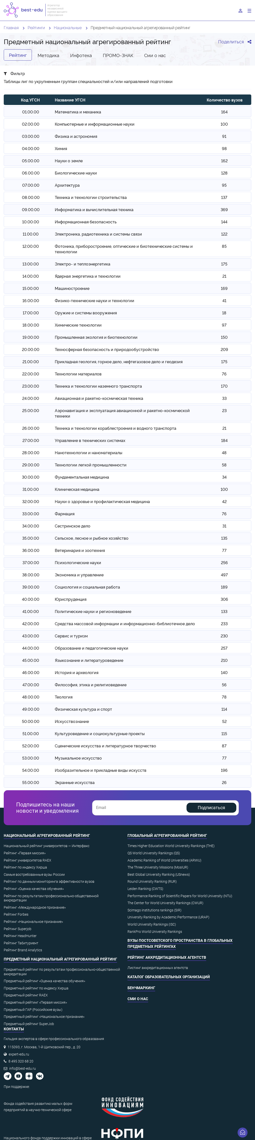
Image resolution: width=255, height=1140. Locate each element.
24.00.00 (30, 398)
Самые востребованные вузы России (34, 875)
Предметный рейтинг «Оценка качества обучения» (44, 981)
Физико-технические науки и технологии (94, 300)
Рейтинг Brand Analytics (23, 950)
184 (224, 440)
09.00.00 (31, 209)
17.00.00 (31, 312)
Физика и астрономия (76, 136)
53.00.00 (30, 758)
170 (224, 386)
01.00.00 (30, 111)
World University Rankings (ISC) (152, 924)
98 (224, 148)
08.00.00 (31, 197)
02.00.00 (30, 124)
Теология (63, 697)
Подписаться (211, 807)
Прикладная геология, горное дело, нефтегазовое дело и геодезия (119, 361)
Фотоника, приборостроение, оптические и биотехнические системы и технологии (124, 248)
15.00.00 (30, 288)
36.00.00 (30, 550)
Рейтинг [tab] (18, 55)
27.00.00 (30, 440)
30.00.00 (30, 477)
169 (224, 288)
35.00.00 (30, 538)
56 (224, 684)
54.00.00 (30, 770)
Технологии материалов (78, 373)
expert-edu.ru (19, 1054)
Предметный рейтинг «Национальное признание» (44, 1017)
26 (224, 782)
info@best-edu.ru (22, 1068)
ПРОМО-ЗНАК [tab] (118, 55)
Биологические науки (76, 172)
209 (224, 349)
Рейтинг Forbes (16, 914)
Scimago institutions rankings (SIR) (155, 910)
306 (224, 599)
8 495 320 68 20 (20, 1061)
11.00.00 (31, 234)
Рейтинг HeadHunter (20, 936)
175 (224, 263)
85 (224, 246)
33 (224, 398)
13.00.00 (30, 263)
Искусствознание (72, 721)
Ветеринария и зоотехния (80, 550)
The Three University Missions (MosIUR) (158, 867)
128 (224, 172)
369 (224, 209)
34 (224, 477)
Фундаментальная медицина (82, 477)
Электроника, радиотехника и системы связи (98, 234)
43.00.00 (30, 635)
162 (224, 160)
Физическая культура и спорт (83, 709)
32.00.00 (30, 501)
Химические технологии (78, 325)
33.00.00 (30, 513)
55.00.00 (30, 782)
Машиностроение (72, 288)
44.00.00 (30, 648)
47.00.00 (30, 684)
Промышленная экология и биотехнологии (96, 337)
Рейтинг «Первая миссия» (25, 853)
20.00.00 (30, 349)
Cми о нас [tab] (155, 55)
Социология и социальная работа (87, 587)
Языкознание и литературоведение (89, 660)
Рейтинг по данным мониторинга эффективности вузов (49, 881)
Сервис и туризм (71, 635)
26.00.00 (30, 428)
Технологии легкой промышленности (91, 464)
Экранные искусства (75, 782)
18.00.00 (30, 325)
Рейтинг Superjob (17, 929)
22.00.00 (30, 373)
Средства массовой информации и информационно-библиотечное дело (125, 623)
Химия (61, 148)
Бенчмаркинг (141, 988)
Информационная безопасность (86, 221)
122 (224, 234)
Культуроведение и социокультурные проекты (100, 733)
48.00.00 (30, 697)
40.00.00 (30, 599)
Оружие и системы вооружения (86, 312)
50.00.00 (30, 721)
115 (224, 733)
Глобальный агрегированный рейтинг (167, 835)
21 (224, 276)
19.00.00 (30, 337)
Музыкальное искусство (78, 758)
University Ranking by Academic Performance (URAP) (168, 917)
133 (224, 611)
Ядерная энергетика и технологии (88, 276)
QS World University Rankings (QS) (154, 853)
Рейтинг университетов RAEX (27, 860)
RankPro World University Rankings (155, 932)
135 (224, 538)
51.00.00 (30, 733)
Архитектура (67, 185)
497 (224, 574)
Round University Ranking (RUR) (152, 881)
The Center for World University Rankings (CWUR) (165, 903)
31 (224, 525)
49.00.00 (30, 709)
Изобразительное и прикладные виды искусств (100, 770)
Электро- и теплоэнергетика (82, 263)
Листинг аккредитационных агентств (158, 968)
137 (224, 197)
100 (224, 124)
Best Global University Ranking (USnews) (159, 875)
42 (224, 501)
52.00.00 (30, 745)
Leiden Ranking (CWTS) (145, 889)
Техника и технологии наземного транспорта (98, 386)
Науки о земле (69, 160)
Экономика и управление (79, 574)
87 (224, 745)
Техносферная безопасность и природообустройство (107, 349)
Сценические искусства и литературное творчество (105, 745)
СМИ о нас (138, 999)
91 (224, 136)
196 (224, 770)
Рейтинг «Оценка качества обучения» (34, 889)
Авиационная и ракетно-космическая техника (99, 398)
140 (224, 672)
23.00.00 (30, 386)
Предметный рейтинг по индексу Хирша (36, 988)
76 (224, 373)
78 (224, 697)
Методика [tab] (48, 55)
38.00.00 (30, 574)
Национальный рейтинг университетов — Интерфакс (46, 846)
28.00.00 (30, 452)
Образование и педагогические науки (91, 648)
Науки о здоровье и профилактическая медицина (102, 501)
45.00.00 (30, 660)
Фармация (64, 513)
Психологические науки (78, 562)
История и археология (76, 672)
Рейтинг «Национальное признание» (33, 922)
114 (224, 709)
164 (224, 111)
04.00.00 (30, 148)
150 (224, 337)
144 (224, 221)
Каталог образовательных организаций (169, 977)
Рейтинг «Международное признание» (35, 907)
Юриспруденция (70, 599)
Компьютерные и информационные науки (94, 124)
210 (224, 660)
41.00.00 (30, 611)
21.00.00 (30, 361)
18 (224, 312)
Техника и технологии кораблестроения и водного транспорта (115, 428)
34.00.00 (30, 525)
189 (224, 587)
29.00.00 (30, 464)
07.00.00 (30, 185)
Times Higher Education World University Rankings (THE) (171, 846)
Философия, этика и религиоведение (91, 684)
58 (224, 464)
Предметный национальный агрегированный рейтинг (60, 959)
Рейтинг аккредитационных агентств (167, 957)
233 (224, 623)
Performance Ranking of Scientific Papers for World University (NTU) (180, 896)
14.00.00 (30, 276)
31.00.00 (30, 489)
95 (224, 185)
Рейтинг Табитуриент (21, 943)
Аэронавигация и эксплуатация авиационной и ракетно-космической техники (122, 413)
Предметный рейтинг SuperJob (29, 1024)
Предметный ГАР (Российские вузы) (33, 1010)
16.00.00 (30, 300)
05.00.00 (30, 160)
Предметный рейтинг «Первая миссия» (35, 1002)
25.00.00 (30, 410)
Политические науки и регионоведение (93, 611)
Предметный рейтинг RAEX (26, 995)
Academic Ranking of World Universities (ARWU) (164, 860)
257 (224, 648)
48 (224, 452)
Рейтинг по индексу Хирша (25, 867)
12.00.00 (30, 246)
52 (224, 721)
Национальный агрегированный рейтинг (47, 835)
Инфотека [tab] (81, 55)
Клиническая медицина (77, 489)
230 (224, 635)
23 (224, 410)
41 (224, 300)
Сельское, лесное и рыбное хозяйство (91, 538)
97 (224, 325)
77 (224, 550)
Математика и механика (78, 111)
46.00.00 (30, 672)
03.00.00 (30, 136)
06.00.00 (31, 172)
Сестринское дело (72, 525)
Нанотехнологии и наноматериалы (88, 452)
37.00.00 (30, 562)
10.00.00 (30, 221)
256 (224, 562)
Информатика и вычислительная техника (94, 209)
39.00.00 (30, 587)
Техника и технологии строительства (91, 197)
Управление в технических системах (90, 440)
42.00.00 (30, 623)
